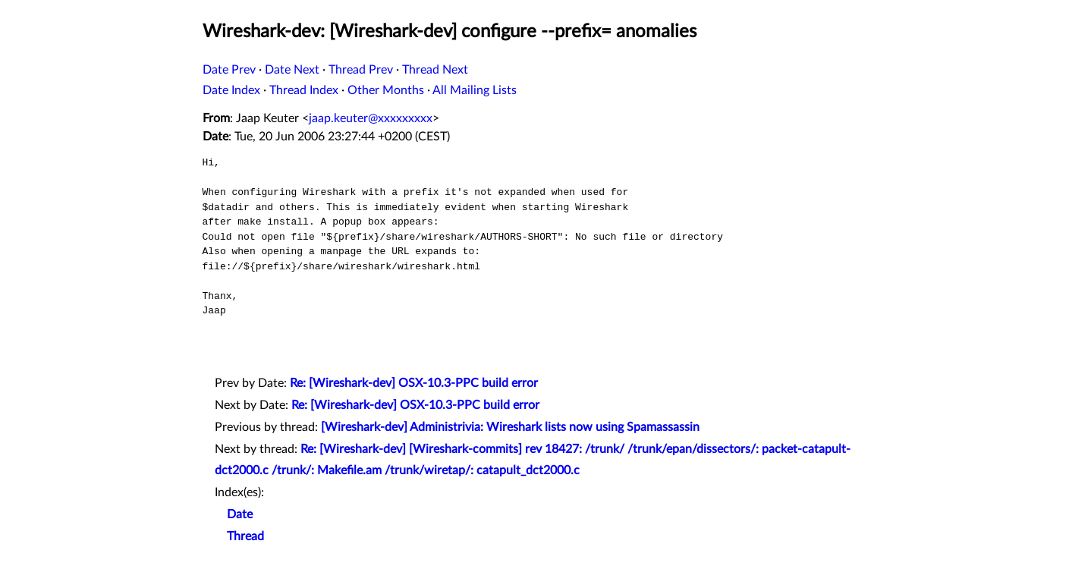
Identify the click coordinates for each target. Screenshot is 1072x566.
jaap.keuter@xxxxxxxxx (370, 118)
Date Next (292, 70)
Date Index (231, 90)
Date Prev (229, 70)
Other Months (385, 90)
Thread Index (303, 90)
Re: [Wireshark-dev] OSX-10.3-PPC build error (414, 383)
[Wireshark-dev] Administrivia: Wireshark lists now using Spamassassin (510, 427)
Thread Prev (361, 70)
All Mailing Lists (474, 90)
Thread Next (435, 70)
